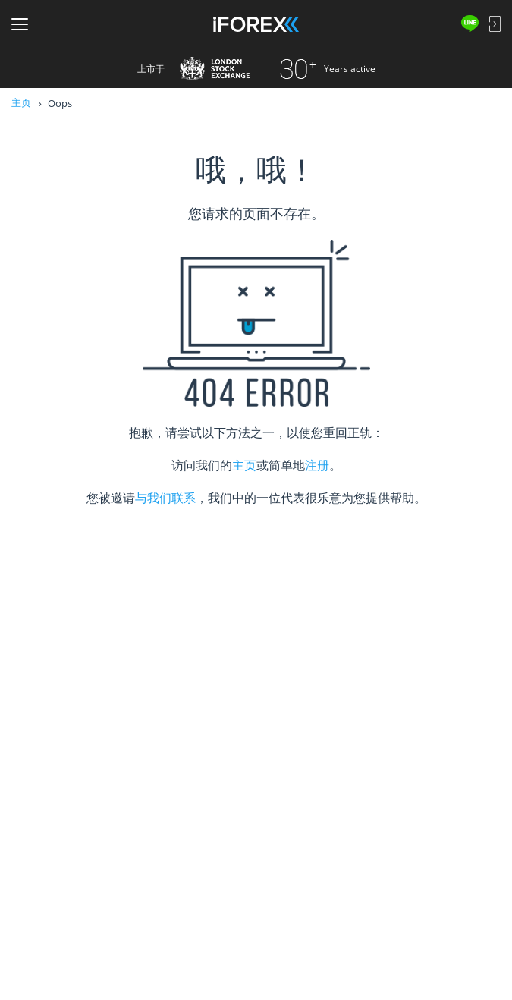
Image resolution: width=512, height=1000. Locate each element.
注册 (317, 465)
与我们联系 (165, 497)
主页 (21, 102)
